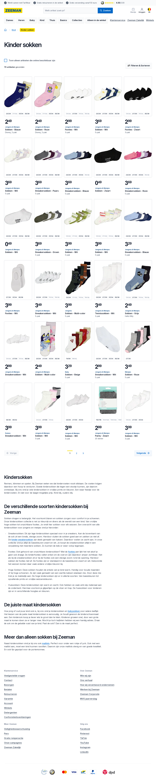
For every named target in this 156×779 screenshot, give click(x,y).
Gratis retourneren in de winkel (50, 3)
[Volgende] (143, 453)
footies (71, 551)
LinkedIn (84, 752)
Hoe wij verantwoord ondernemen (97, 685)
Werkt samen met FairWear (19, 3)
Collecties (77, 20)
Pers (6, 733)
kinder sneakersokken (22, 539)
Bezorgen (9, 685)
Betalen (8, 689)
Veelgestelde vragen (14, 675)
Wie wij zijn (85, 675)
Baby (32, 20)
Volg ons (84, 724)
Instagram (85, 747)
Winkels (150, 20)
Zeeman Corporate (89, 694)
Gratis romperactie (13, 738)
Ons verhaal (86, 680)
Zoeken (105, 10)
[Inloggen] (142, 10)
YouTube (84, 742)
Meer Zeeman (10, 724)
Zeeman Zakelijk (135, 20)
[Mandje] (133, 10)
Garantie (8, 698)
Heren (21, 20)
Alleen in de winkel (96, 20)
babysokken (74, 611)
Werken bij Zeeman (90, 689)
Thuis (52, 20)
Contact (8, 680)
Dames (9, 20)
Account (8, 703)
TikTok (83, 738)
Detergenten (10, 712)
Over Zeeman (86, 671)
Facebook (85, 729)
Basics (63, 20)
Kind (42, 20)
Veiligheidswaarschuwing (17, 729)
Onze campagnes (13, 742)
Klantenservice (117, 20)
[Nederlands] (149, 10)
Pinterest (84, 733)
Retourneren (10, 694)
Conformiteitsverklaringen (17, 717)
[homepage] (13, 10)
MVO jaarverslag (88, 698)
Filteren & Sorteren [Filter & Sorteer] (139, 65)
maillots (45, 643)
